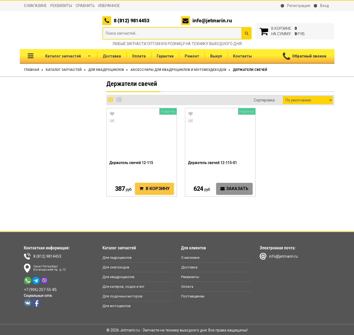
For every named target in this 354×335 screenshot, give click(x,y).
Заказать (234, 188)
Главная (31, 70)
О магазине (35, 5)
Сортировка (264, 100)
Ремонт (192, 56)
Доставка (112, 56)
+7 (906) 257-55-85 (40, 289)
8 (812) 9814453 (42, 256)
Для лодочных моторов (122, 296)
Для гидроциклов (117, 258)
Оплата (139, 56)
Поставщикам (192, 296)
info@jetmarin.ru (212, 20)
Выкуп (216, 56)
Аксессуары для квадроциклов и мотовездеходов (178, 70)
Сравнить (85, 5)
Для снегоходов (115, 267)
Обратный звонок (304, 56)
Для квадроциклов (106, 70)
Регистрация (295, 5)
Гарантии (165, 56)
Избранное (109, 5)
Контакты (242, 56)
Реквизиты (61, 5)
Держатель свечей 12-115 (131, 162)
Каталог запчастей (59, 56)
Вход (321, 5)
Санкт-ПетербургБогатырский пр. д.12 (45, 268)
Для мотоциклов (116, 306)
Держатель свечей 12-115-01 (212, 162)
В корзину (154, 188)
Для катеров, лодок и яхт (123, 287)
